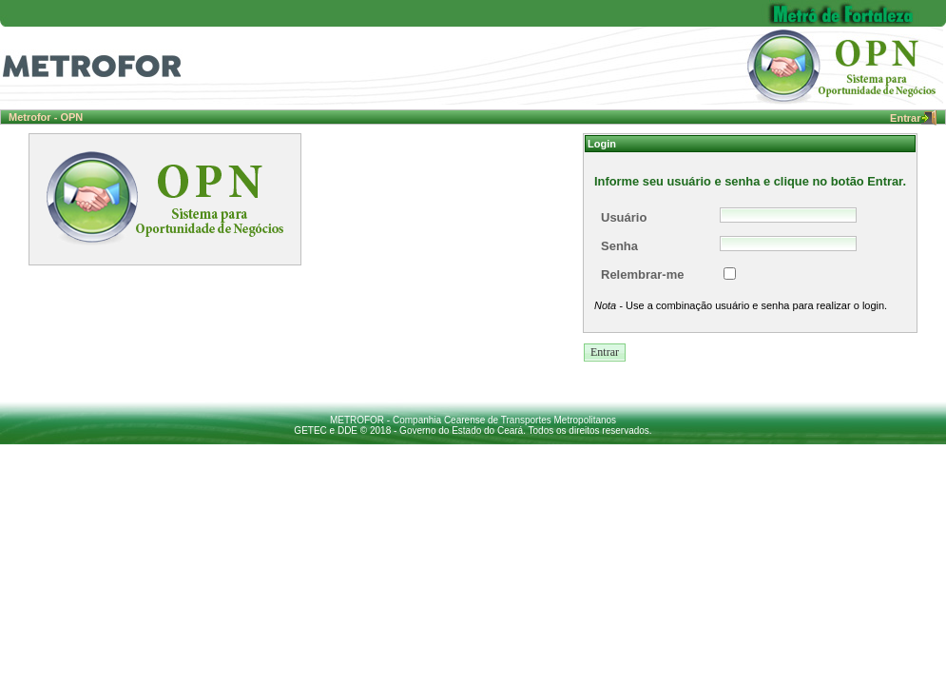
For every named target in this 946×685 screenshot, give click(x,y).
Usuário (624, 217)
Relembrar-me (642, 274)
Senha (619, 246)
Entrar (913, 118)
